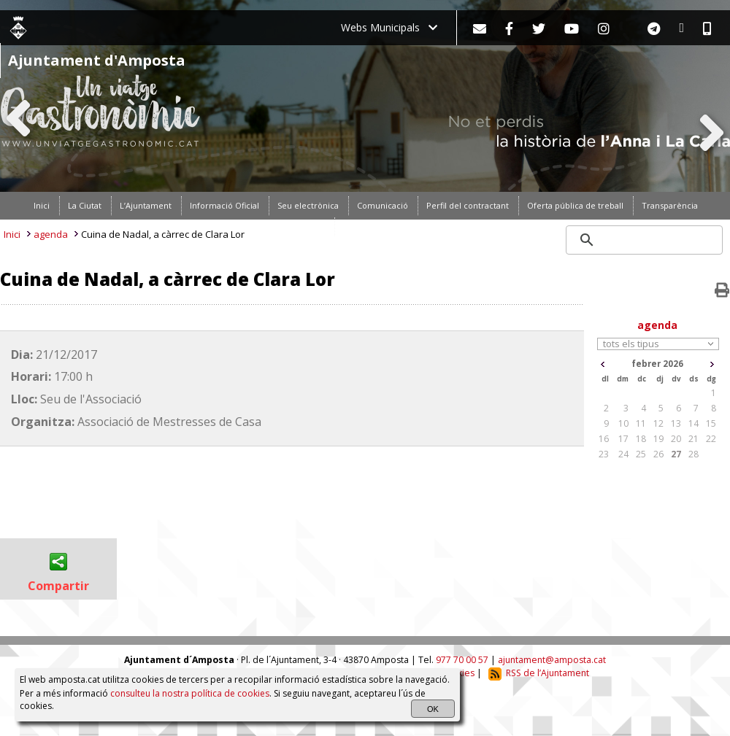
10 (623, 423)
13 (676, 423)
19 (658, 439)
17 (623, 439)
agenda (51, 234)
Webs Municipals (389, 27)
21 (693, 439)
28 (693, 454)
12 (658, 423)
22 (711, 439)
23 (604, 454)
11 (641, 423)
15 (711, 423)
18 (641, 439)
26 (658, 454)
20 (676, 439)
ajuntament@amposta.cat (552, 660)
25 (641, 454)
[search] (644, 240)
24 (623, 454)
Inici (12, 234)
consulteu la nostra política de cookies (189, 693)
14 (693, 423)
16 (604, 439)
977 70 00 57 (462, 660)
